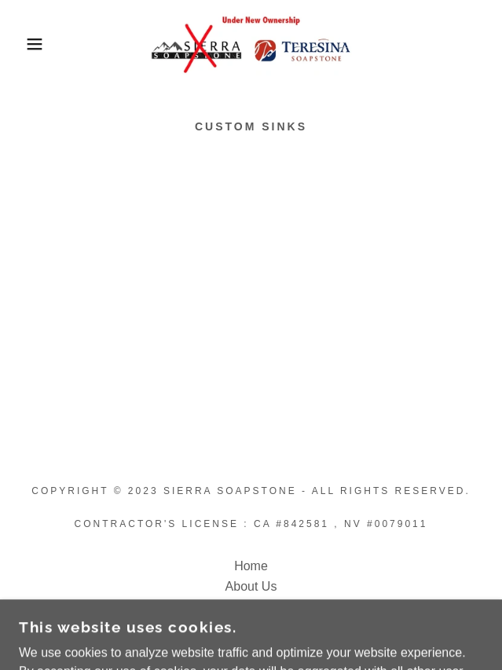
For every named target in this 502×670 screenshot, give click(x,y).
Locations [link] (251, 606)
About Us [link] (251, 586)
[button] (34, 44)
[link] (251, 44)
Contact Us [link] (251, 627)
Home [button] (251, 566)
